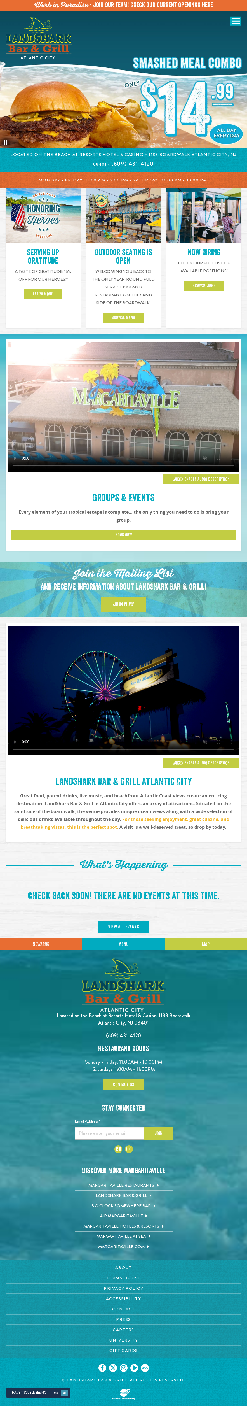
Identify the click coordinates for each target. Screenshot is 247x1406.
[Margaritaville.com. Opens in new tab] (124, 1247)
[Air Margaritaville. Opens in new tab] (124, 1216)
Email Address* (87, 1121)
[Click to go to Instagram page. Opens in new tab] (129, 1149)
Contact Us (123, 1084)
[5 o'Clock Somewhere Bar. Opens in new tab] (124, 1206)
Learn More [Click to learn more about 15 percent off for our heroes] (43, 297)
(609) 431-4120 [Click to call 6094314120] (123, 1035)
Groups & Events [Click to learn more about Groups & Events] (123, 498)
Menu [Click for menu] (123, 944)
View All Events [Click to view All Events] (123, 926)
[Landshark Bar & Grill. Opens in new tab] (124, 1196)
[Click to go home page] (39, 38)
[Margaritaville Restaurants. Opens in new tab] (124, 1186)
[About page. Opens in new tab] (123, 1268)
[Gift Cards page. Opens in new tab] (123, 1351)
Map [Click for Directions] (206, 944)
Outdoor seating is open (123, 259)
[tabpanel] (123, 79)
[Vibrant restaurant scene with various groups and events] (123, 690)
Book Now (123, 534)
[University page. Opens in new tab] (123, 1340)
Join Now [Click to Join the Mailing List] (123, 604)
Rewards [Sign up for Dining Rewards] (41, 944)
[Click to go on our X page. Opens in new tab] (113, 1368)
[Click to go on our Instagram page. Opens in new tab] (124, 1368)
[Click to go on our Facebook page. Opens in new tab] (102, 1368)
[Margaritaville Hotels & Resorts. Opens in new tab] (124, 1226)
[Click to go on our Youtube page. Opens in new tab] (134, 1368)
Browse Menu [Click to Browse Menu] (123, 320)
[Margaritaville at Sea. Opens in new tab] (124, 1237)
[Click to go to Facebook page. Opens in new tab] (118, 1149)
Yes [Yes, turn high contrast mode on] (55, 1393)
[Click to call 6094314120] (132, 164)
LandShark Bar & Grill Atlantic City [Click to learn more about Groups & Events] (123, 781)
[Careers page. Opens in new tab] (123, 1330)
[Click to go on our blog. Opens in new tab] (145, 1368)
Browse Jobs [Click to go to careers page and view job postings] (203, 288)
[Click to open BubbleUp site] (124, 1394)
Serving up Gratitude (43, 259)
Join (158, 1133)
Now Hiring (204, 255)
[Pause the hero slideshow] (5, 142)
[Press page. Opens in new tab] (123, 1319)
